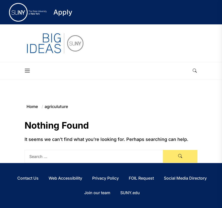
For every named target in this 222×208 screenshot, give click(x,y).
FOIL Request (141, 178)
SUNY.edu (130, 192)
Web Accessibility (65, 178)
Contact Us (28, 178)
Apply (62, 12)
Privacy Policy (105, 178)
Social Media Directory (185, 178)
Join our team (97, 192)
